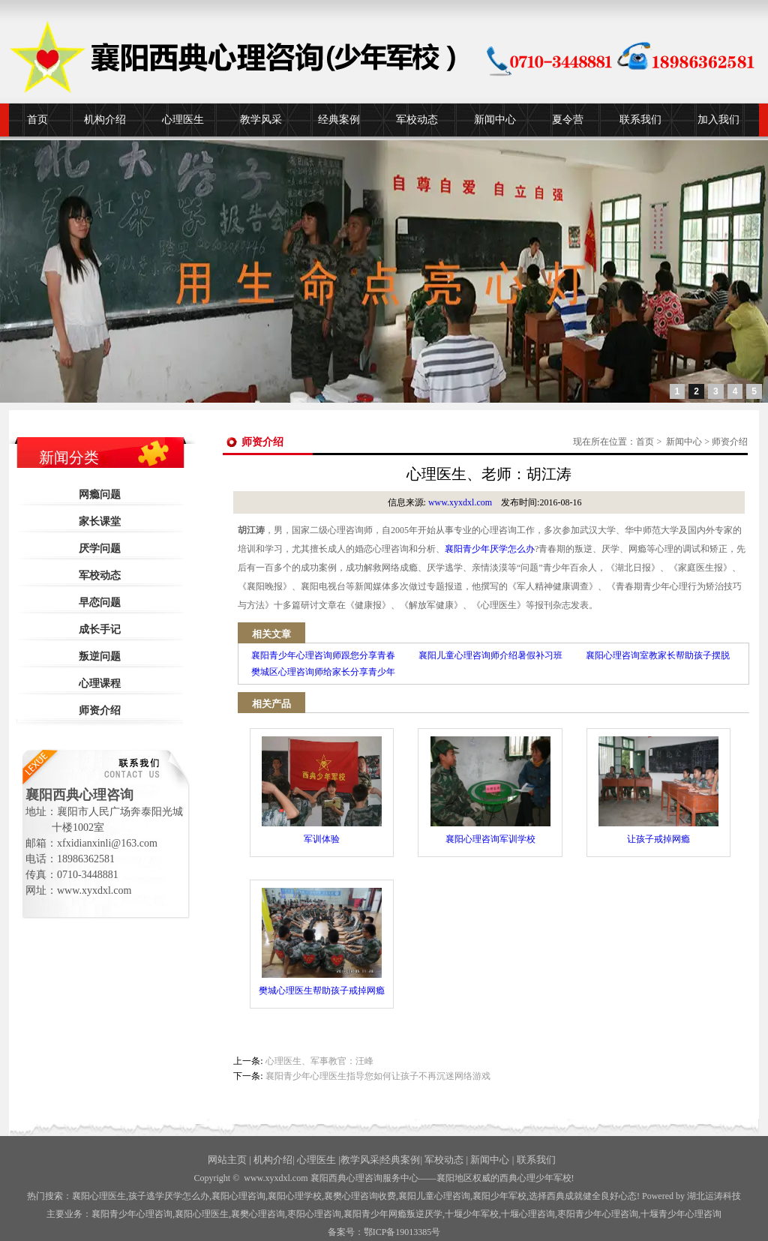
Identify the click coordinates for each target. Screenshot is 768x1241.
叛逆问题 (100, 656)
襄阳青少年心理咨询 (132, 1214)
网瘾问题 (100, 494)
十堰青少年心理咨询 (681, 1214)
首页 (37, 119)
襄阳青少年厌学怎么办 (490, 549)
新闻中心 (495, 119)
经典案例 (339, 119)
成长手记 (100, 629)
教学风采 (261, 119)
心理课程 (100, 683)
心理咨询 (528, 1214)
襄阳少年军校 (499, 1196)
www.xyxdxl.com (460, 502)
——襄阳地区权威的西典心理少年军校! (496, 1178)
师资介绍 (100, 710)
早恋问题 (100, 602)
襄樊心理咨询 (258, 1214)
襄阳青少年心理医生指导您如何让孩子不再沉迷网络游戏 (378, 1076)
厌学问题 (100, 548)
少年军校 (472, 1214)
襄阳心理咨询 (239, 1196)
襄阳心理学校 (295, 1196)
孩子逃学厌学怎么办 (168, 1196)
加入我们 (719, 119)
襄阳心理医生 (99, 1196)
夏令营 (568, 119)
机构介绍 (105, 119)
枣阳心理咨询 (314, 1214)
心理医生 (183, 119)
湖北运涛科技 (714, 1196)
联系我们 (641, 119)
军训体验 (322, 790)
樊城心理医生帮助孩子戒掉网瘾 (322, 942)
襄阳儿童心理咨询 (434, 1196)
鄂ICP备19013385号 (402, 1232)
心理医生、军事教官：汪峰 (320, 1061)
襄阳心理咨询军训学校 (490, 790)
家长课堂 (100, 521)
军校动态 (417, 119)
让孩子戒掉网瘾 (658, 790)
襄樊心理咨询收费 (360, 1196)
